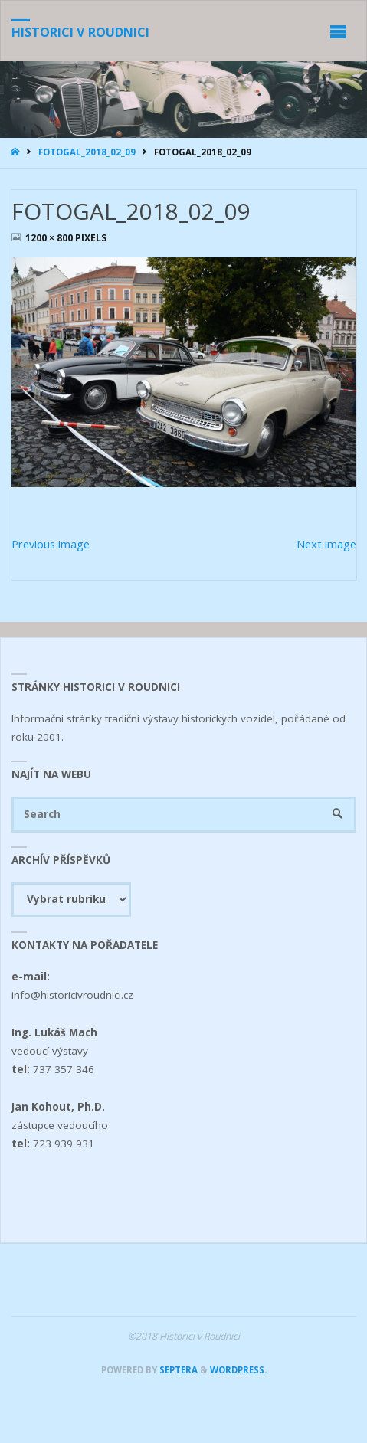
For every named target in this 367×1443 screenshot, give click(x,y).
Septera (177, 1370)
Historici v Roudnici (80, 32)
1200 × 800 (50, 237)
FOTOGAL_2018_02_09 (87, 152)
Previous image (50, 543)
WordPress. (238, 1370)
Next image (326, 543)
